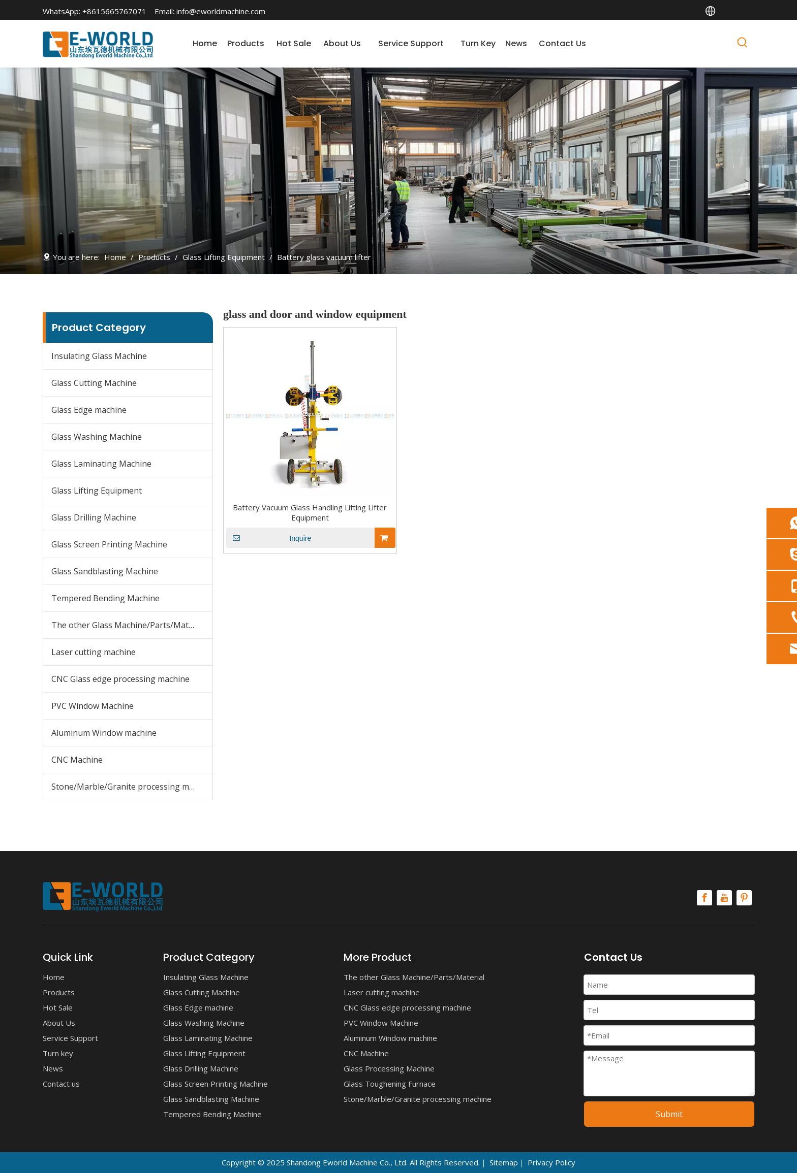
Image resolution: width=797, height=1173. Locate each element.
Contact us (61, 1084)
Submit (669, 1114)
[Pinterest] (744, 897)
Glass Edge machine (89, 409)
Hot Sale (58, 1007)
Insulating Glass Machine (99, 356)
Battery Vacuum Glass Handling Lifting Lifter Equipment (310, 512)
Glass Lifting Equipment (96, 490)
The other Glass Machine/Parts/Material (128, 625)
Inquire (268, 538)
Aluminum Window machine (104, 732)
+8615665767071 (114, 11)
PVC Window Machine (92, 705)
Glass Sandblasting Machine (104, 571)
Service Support (70, 1038)
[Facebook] (704, 897)
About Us (59, 1023)
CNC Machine (77, 759)
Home (54, 977)
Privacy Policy (551, 1162)
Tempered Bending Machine (105, 598)
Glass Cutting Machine (94, 382)
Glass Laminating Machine (101, 463)
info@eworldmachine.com (220, 11)
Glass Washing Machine (96, 436)
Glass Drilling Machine (93, 517)
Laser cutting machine (93, 652)
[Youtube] (724, 897)
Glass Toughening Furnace (390, 1084)
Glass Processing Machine (389, 1068)
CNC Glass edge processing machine (120, 679)
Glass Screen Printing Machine (109, 544)
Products (59, 992)
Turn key (58, 1053)
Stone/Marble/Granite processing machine (131, 786)
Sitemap (503, 1162)
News (53, 1068)
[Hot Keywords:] (742, 44)
